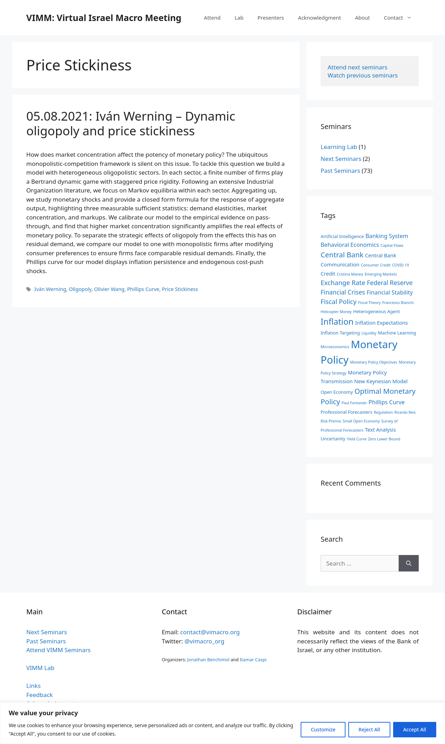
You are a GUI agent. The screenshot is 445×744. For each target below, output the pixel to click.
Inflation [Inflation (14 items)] (337, 321)
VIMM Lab (40, 668)
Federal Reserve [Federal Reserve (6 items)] (390, 282)
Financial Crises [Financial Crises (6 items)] (343, 292)
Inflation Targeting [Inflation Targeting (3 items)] (340, 333)
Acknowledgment (319, 17)
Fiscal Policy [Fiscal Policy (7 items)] (338, 301)
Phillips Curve (143, 289)
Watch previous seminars (363, 75)
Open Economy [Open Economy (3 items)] (337, 392)
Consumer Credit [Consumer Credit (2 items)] (376, 265)
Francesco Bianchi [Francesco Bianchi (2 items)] (398, 302)
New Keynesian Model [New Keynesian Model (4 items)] (381, 381)
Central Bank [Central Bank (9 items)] (342, 254)
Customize (323, 729)
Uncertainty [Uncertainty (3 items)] (333, 438)
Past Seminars (340, 171)
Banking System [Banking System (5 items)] (386, 236)
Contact (401, 17)
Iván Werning (50, 289)
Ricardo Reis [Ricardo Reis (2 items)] (405, 412)
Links (33, 686)
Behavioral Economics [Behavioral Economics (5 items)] (350, 245)
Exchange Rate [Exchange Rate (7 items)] (343, 282)
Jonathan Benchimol (208, 659)
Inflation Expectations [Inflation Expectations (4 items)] (381, 322)
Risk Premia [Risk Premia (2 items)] (331, 421)
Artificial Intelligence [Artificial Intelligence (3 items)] (342, 236)
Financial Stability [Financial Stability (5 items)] (390, 292)
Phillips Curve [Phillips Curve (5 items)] (387, 402)
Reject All (369, 729)
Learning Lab (339, 147)
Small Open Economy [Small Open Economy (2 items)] (361, 421)
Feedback (39, 695)
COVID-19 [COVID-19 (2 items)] (400, 265)
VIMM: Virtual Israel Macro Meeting (103, 17)
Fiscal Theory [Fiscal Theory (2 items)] (369, 302)
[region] (222, 723)
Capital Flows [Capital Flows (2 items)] (392, 245)
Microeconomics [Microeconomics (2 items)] (335, 346)
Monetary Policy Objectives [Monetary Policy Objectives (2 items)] (373, 362)
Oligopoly (80, 289)
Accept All (414, 729)
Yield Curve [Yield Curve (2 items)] (357, 439)
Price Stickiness (180, 289)
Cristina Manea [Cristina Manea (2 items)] (350, 274)
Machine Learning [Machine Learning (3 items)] (397, 333)
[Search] (409, 563)
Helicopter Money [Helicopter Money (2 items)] (336, 311)
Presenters (271, 17)
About (362, 17)
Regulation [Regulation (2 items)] (383, 412)
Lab (239, 17)
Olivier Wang (109, 289)
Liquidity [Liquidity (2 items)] (368, 333)
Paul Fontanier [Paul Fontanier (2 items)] (354, 402)
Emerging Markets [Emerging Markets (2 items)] (381, 274)
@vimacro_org (204, 641)
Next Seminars (341, 159)
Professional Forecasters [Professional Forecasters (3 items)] (346, 412)
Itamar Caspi (253, 659)
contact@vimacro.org (210, 632)
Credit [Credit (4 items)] (328, 273)
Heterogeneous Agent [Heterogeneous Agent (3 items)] (376, 311)
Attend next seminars (358, 67)
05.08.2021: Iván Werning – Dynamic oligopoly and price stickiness (130, 123)
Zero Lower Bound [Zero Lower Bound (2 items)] (384, 439)
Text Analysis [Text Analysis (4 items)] (380, 429)
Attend (212, 17)
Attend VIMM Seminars (58, 650)
